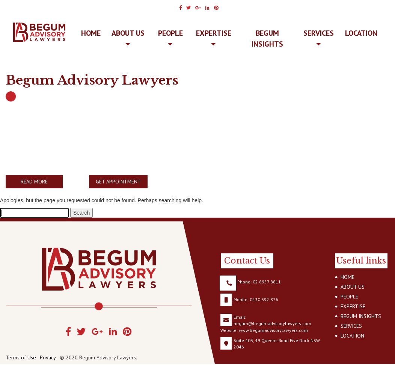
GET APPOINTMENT (118, 181)
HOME (347, 277)
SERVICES (318, 38)
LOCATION (361, 33)
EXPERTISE (213, 38)
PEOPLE (170, 38)
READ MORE (34, 181)
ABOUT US (128, 38)
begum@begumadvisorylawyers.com (272, 323)
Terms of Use (21, 357)
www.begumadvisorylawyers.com (273, 330)
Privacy (48, 357)
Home (91, 33)
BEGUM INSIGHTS (267, 38)
